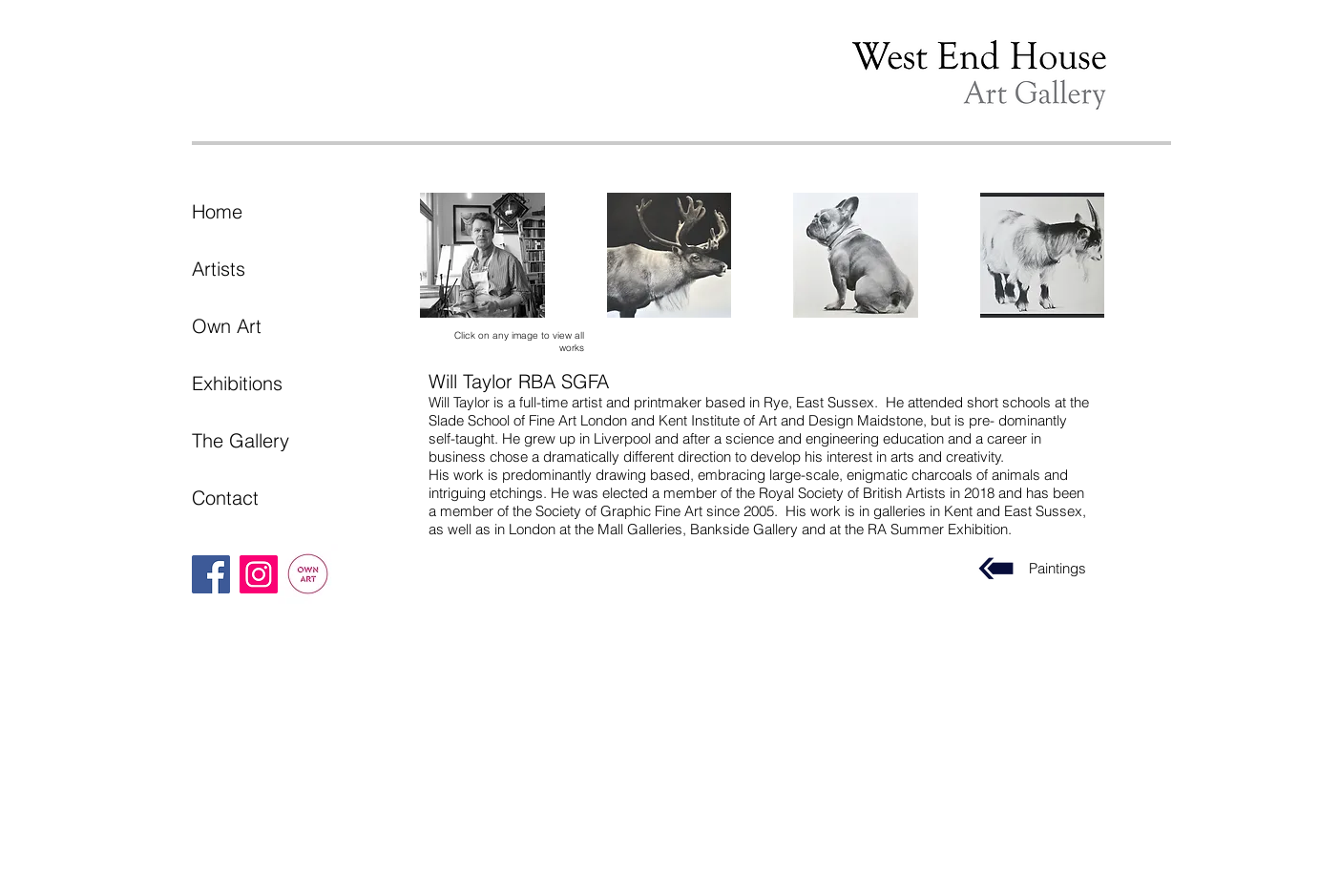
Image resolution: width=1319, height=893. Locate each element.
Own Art (227, 326)
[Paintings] (996, 569)
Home (217, 211)
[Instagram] (259, 574)
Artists (218, 268)
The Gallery (240, 440)
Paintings (1057, 568)
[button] (482, 255)
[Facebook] (211, 574)
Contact (225, 497)
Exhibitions (237, 383)
